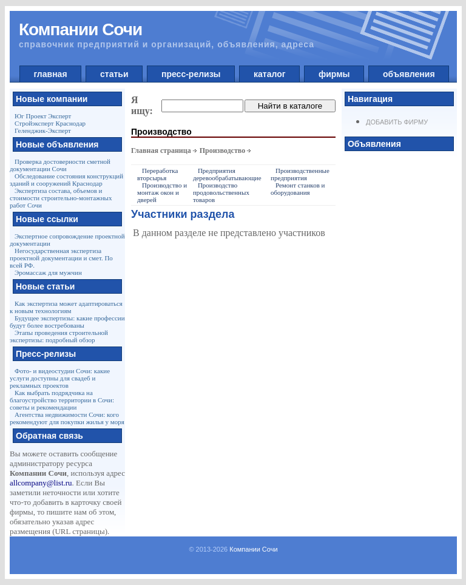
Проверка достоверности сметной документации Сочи (60, 165)
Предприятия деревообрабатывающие (227, 174)
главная (50, 74)
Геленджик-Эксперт (43, 130)
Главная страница (161, 150)
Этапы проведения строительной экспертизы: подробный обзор (59, 336)
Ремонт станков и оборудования (298, 188)
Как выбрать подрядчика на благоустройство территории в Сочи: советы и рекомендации (62, 400)
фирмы (334, 74)
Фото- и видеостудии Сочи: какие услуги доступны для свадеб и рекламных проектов (60, 378)
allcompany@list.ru (41, 482)
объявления (408, 74)
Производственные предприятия (300, 174)
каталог (269, 74)
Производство (223, 150)
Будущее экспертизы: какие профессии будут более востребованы (67, 321)
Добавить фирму (397, 122)
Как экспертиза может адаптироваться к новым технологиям (66, 307)
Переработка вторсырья (157, 174)
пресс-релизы (191, 74)
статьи (114, 74)
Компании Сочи (253, 549)
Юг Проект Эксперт (43, 116)
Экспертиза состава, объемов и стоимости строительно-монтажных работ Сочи (61, 198)
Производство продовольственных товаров (221, 192)
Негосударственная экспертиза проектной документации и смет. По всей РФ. (61, 258)
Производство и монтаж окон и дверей (162, 192)
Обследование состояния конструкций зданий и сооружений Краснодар (66, 179)
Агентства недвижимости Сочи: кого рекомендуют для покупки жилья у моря (67, 418)
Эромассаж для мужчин (48, 272)
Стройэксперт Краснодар (50, 123)
